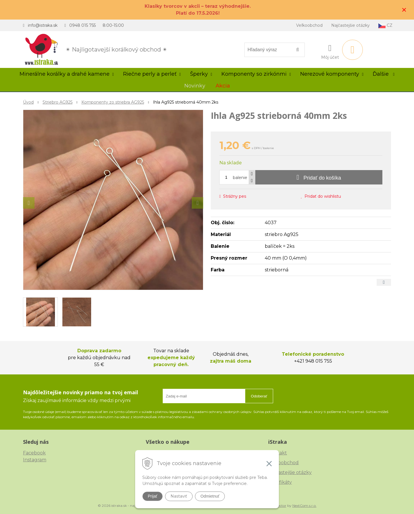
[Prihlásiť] (330, 50)
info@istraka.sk (42, 25)
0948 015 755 (82, 25)
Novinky (194, 86)
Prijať (152, 496)
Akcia (223, 86)
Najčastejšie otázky (350, 25)
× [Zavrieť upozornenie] (404, 9)
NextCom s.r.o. (304, 505)
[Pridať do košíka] (318, 177)
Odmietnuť (209, 496)
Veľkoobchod (309, 25)
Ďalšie (383, 74)
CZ (385, 25)
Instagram (34, 459)
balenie (240, 177)
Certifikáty (280, 482)
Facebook (34, 453)
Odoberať (259, 396)
